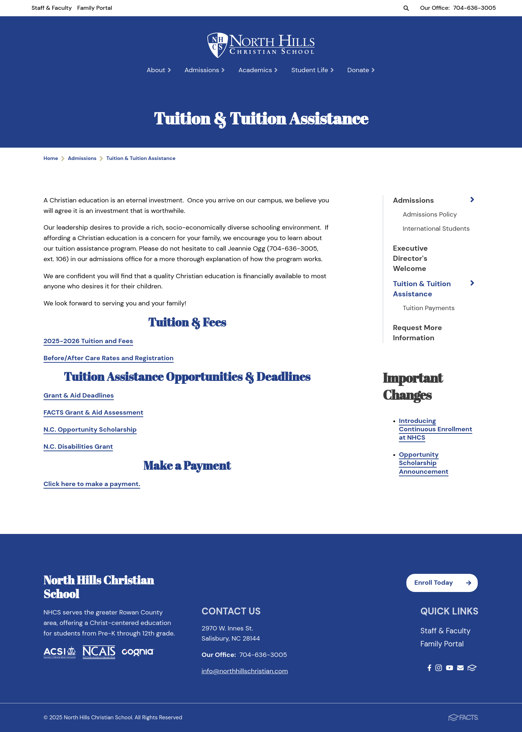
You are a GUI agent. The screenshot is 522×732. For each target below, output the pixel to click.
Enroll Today (446, 583)
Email (460, 668)
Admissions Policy (430, 214)
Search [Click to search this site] (406, 8)
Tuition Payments (429, 308)
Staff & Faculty (52, 8)
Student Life (313, 70)
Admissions (205, 70)
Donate (361, 70)
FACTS (472, 668)
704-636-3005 (474, 8)
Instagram (438, 668)
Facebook (429, 668)
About (159, 70)
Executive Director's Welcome (410, 258)
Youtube (449, 668)
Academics (258, 70)
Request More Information (417, 332)
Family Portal (94, 8)
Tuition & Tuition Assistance (422, 289)
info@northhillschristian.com (245, 671)
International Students (436, 228)
